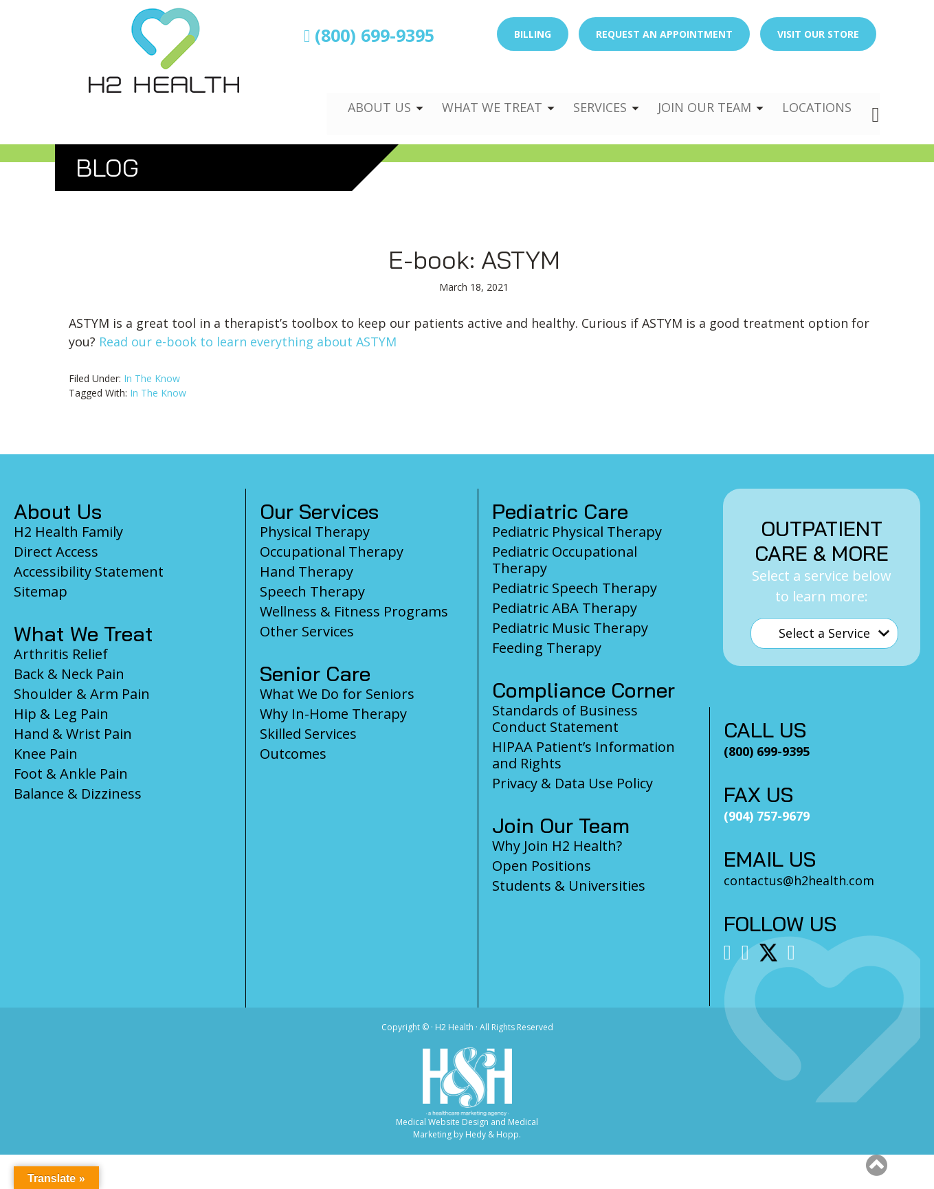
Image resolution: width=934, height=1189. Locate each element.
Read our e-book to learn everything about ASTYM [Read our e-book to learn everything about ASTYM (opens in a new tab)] (248, 341)
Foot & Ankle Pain (71, 773)
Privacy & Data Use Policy (572, 783)
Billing (532, 34)
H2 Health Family (68, 531)
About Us (362, 93)
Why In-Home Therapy (333, 713)
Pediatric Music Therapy (570, 628)
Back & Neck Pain (69, 674)
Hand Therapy (306, 571)
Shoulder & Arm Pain (82, 694)
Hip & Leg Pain (61, 713)
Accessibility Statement (89, 571)
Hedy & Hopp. (493, 1134)
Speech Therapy (312, 591)
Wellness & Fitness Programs (354, 611)
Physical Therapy (315, 531)
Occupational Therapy (331, 551)
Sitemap (40, 591)
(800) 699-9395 (369, 35)
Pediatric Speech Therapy (574, 588)
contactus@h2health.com (799, 880)
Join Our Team (698, 93)
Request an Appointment (664, 34)
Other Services (307, 631)
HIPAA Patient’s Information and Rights (583, 755)
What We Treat (477, 93)
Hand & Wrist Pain (73, 733)
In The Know (152, 378)
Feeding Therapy (546, 647)
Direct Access (56, 551)
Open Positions (541, 865)
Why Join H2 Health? (557, 845)
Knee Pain (46, 753)
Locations (815, 93)
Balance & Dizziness (78, 793)
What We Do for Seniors (337, 694)
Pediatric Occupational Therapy (564, 559)
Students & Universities (568, 885)
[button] (876, 1165)
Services (590, 93)
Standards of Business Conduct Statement (565, 718)
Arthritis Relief (61, 654)
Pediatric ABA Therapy (564, 608)
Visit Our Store (818, 34)
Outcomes (293, 753)
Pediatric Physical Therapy (577, 531)
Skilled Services (308, 733)
